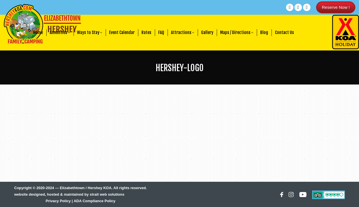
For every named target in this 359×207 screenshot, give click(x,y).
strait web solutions (107, 194)
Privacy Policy (58, 201)
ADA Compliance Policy (94, 201)
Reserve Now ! (336, 7)
